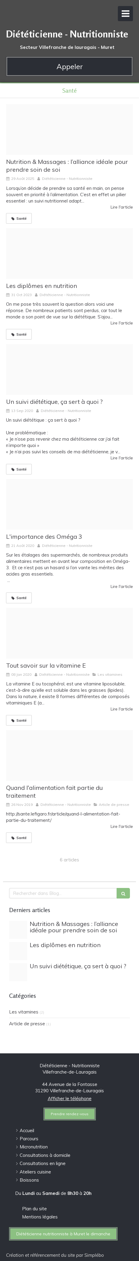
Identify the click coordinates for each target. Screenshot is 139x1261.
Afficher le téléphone (70, 1098)
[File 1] (69, 253)
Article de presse (27, 1023)
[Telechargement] (69, 369)
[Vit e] (69, 633)
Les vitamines (23, 1012)
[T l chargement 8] (69, 755)
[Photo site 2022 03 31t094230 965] (69, 129)
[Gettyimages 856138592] (69, 504)
